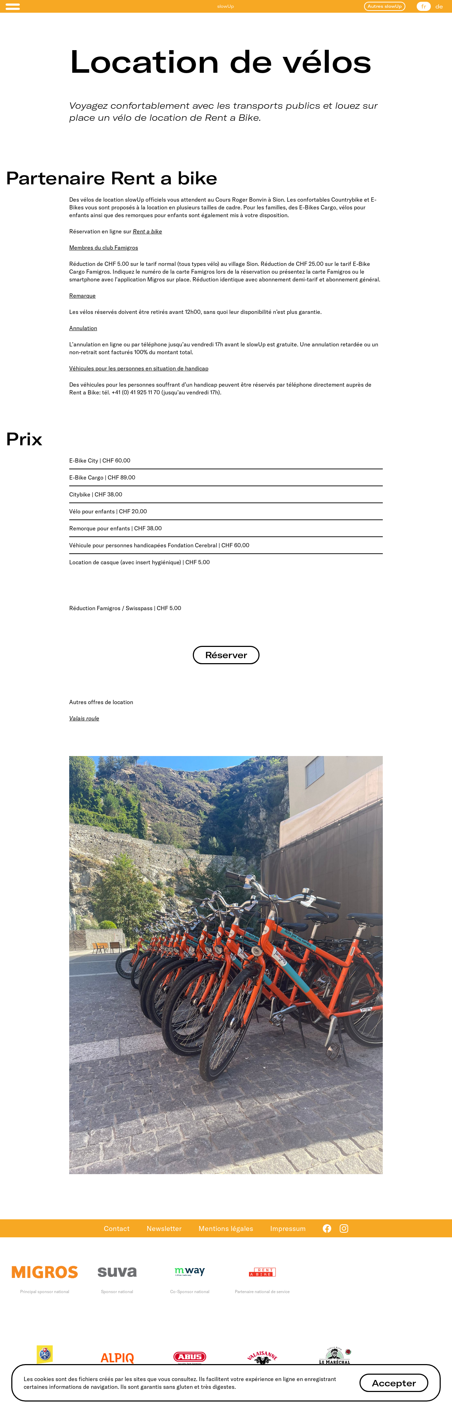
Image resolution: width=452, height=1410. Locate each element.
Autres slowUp (385, 6)
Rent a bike (147, 231)
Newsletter (164, 1228)
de (439, 6)
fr (423, 6)
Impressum (288, 1228)
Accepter (394, 1383)
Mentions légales (225, 1228)
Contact (117, 1228)
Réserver (226, 654)
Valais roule (84, 718)
